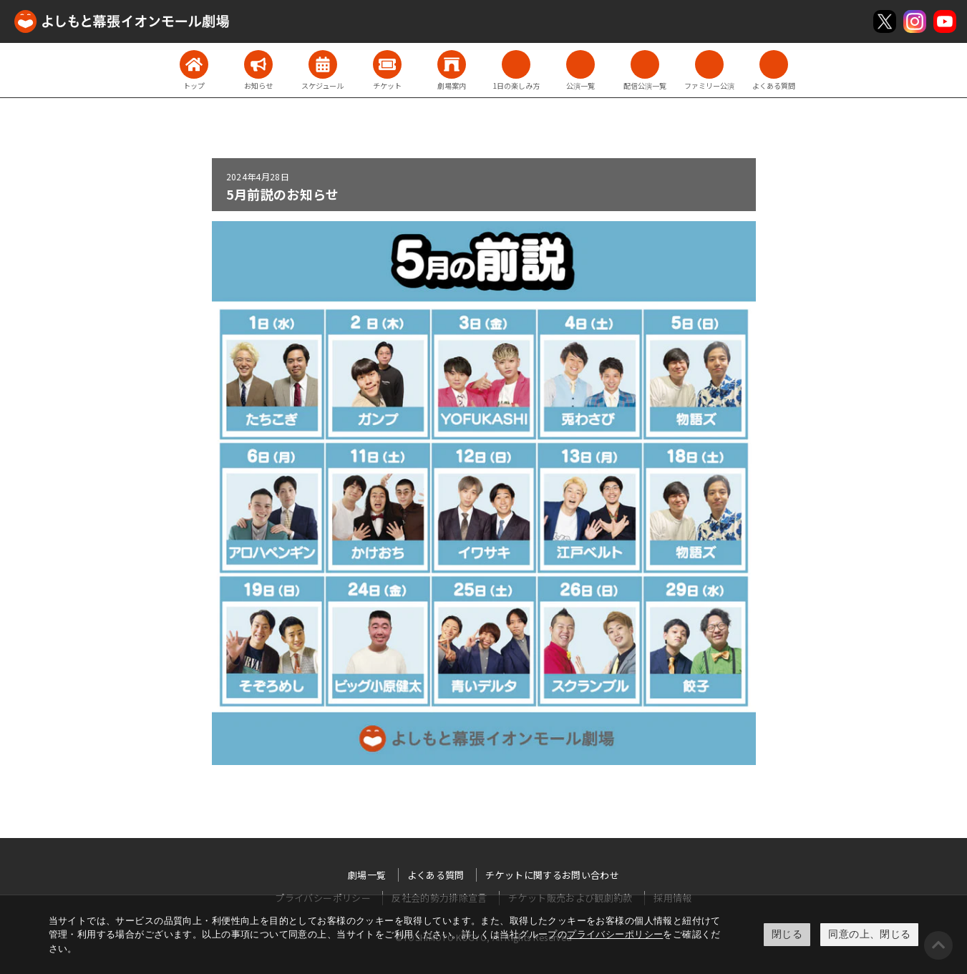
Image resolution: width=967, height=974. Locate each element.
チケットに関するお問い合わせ (552, 875)
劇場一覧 (367, 875)
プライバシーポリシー (615, 934)
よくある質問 (436, 875)
